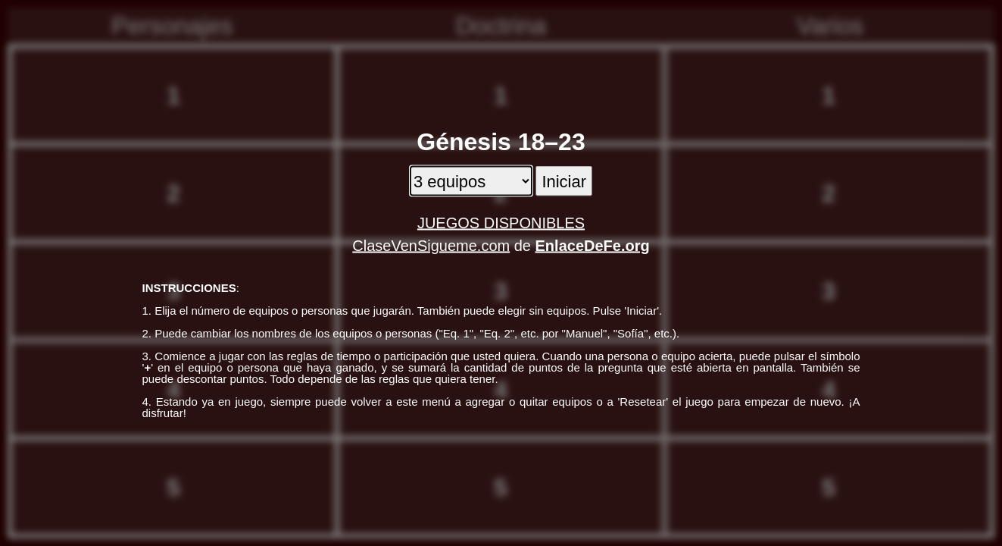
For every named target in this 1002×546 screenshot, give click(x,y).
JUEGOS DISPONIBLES (501, 223)
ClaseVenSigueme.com (431, 245)
